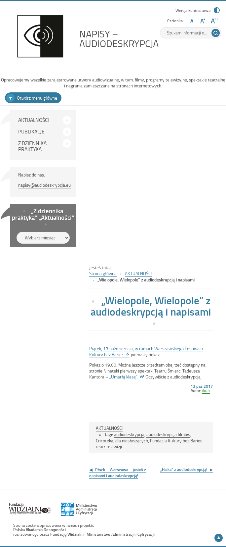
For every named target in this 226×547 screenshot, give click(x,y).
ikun (206, 390)
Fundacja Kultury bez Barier (176, 440)
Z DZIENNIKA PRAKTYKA (32, 146)
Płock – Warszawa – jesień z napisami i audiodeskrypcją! (117, 472)
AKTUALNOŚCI (33, 120)
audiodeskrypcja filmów (168, 434)
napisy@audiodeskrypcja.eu (44, 185)
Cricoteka (104, 440)
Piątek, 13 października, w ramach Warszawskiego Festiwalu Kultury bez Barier (146, 351)
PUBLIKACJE (31, 131)
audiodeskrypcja (129, 434)
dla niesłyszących (131, 440)
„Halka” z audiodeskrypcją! (183, 469)
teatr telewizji (109, 446)
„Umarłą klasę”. (126, 376)
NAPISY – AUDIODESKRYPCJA (133, 38)
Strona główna (103, 273)
